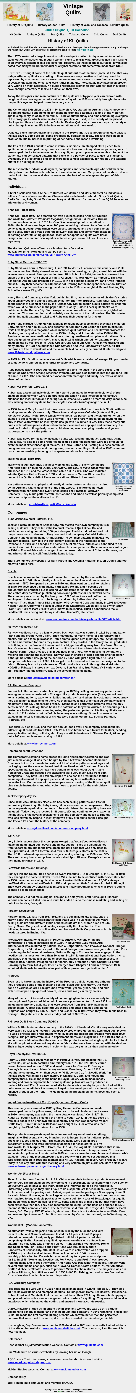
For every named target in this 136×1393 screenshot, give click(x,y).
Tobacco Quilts (79, 34)
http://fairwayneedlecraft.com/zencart (51, 677)
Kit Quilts (16, 34)
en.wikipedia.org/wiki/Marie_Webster (52, 504)
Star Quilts (57, 34)
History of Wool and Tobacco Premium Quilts (99, 24)
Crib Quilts (101, 34)
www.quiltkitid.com (90, 1345)
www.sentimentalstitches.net (61, 1328)
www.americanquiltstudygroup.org (30, 1362)
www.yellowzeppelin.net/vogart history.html (36, 1166)
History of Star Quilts (51, 24)
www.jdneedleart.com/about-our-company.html (57, 828)
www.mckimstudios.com (70, 1369)
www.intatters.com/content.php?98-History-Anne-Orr (42, 254)
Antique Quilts (36, 34)
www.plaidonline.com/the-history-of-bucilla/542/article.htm (83, 619)
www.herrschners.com (41, 743)
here (60, 1392)
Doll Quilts (119, 34)
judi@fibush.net (85, 50)
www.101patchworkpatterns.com (29, 352)
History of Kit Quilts (20, 24)
